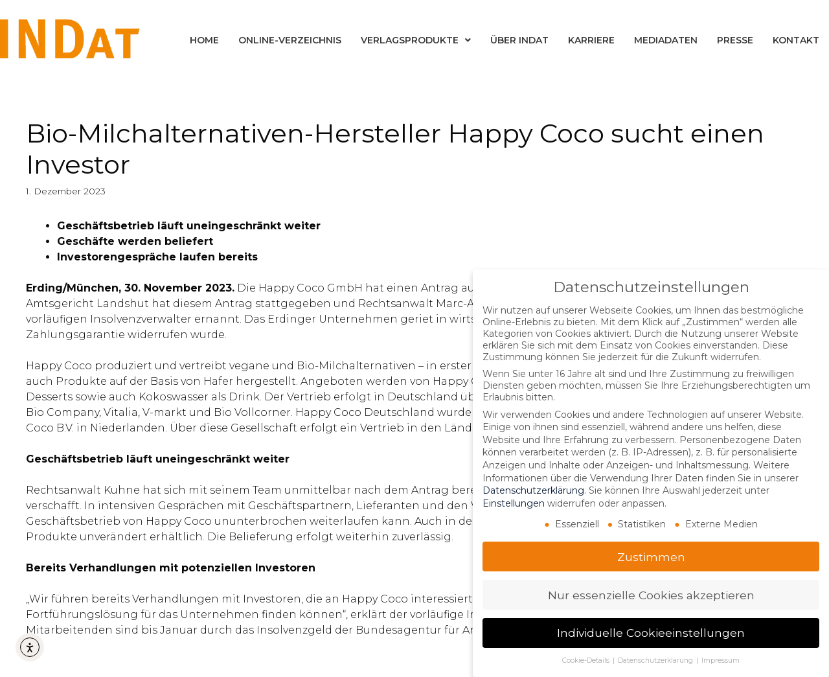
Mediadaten (666, 40)
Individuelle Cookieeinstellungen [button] (651, 632)
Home (204, 40)
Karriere (591, 40)
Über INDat (519, 40)
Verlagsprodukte (416, 40)
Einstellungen (514, 503)
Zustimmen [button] (651, 556)
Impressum (720, 660)
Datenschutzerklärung (533, 490)
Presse (735, 40)
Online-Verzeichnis (289, 40)
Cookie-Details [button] (586, 660)
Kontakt (796, 40)
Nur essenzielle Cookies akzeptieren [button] (651, 594)
